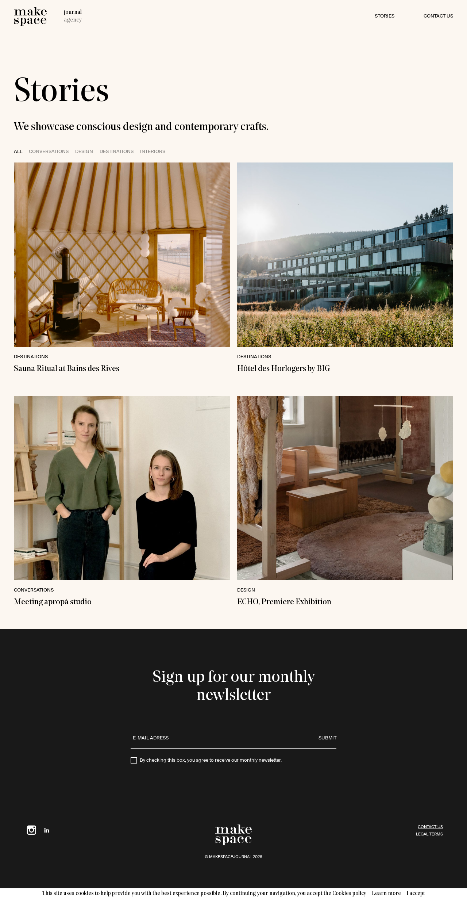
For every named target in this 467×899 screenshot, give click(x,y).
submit (327, 738)
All (18, 151)
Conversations (49, 151)
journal (73, 12)
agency (73, 20)
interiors (152, 151)
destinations (117, 151)
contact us (438, 16)
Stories (384, 16)
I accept (415, 893)
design (84, 151)
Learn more (386, 893)
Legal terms (429, 834)
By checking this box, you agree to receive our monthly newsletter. (211, 760)
